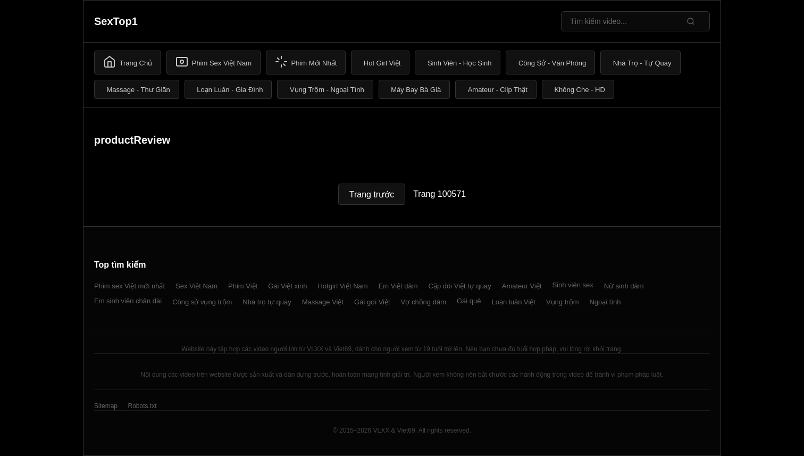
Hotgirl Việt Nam (342, 286)
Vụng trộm (562, 302)
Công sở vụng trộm (202, 302)
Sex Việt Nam (196, 286)
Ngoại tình (605, 302)
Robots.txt (142, 406)
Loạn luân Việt (513, 302)
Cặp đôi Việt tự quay (460, 286)
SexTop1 (116, 21)
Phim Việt (242, 286)
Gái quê (469, 301)
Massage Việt (323, 302)
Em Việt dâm (398, 286)
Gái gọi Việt (372, 302)
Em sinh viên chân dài (128, 301)
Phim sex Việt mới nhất (129, 286)
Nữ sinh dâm (624, 286)
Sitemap (106, 406)
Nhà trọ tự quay (266, 302)
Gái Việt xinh (287, 286)
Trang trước (371, 194)
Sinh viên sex (572, 285)
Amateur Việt (522, 286)
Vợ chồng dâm (423, 302)
